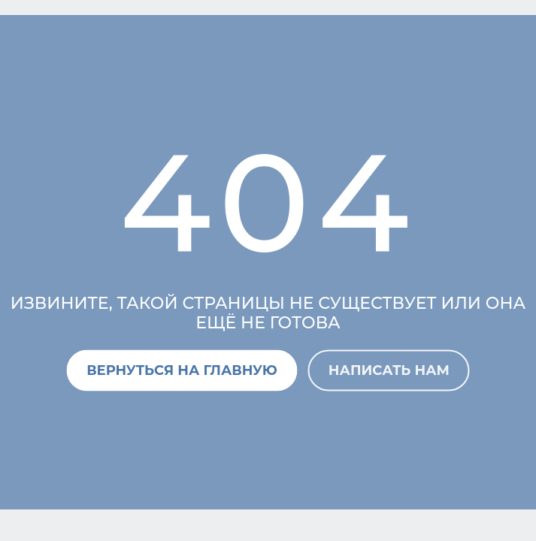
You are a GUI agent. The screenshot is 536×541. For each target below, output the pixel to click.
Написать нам (389, 369)
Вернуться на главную (181, 369)
